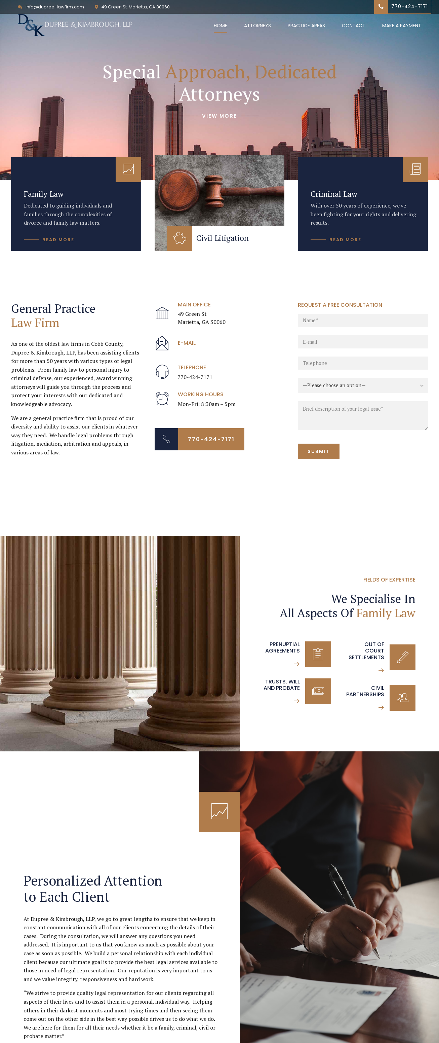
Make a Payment (401, 25)
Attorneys (257, 25)
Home (220, 25)
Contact (353, 25)
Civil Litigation (222, 238)
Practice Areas (306, 25)
